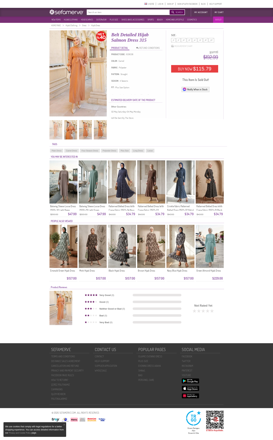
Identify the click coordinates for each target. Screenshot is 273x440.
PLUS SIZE (114, 19)
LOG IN (160, 4)
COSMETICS (192, 19)
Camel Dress (71, 151)
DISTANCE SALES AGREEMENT (65, 361)
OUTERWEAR (101, 19)
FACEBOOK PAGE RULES (62, 375)
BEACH (160, 19)
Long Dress (138, 151)
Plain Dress (56, 151)
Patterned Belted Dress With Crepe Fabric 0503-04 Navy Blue (122, 210)
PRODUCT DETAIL (119, 47)
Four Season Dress (90, 151)
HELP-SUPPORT (215, 4)
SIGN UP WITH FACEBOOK (187, 4)
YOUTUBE (186, 375)
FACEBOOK (187, 356)
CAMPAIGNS (57, 389)
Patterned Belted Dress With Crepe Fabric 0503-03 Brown (151, 210)
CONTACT (99, 356)
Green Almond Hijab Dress (208, 270)
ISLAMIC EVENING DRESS (150, 356)
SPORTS (150, 19)
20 (211, 40)
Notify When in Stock (195, 89)
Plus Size (125, 151)
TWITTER (186, 361)
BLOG (203, 4)
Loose (150, 151)
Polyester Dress (109, 151)
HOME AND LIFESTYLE (175, 19)
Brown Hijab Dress (146, 270)
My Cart (219, 12)
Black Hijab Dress (117, 270)
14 (194, 40)
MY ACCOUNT (201, 12)
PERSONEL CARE (146, 379)
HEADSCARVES (87, 19)
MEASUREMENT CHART (181, 46)
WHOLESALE (101, 370)
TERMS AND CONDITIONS (63, 356)
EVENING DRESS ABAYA (149, 365)
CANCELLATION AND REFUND (65, 365)
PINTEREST (187, 370)
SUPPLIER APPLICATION (106, 365)
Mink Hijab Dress (87, 270)
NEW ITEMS (56, 19)
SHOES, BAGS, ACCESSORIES (132, 19)
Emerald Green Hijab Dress (62, 270)
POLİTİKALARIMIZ (59, 398)
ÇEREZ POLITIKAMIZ (60, 384)
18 (205, 40)
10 (184, 40)
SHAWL (141, 370)
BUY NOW (194, 69)
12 (189, 40)
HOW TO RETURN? (59, 379)
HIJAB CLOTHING (71, 19)
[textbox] (125, 12)
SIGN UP (170, 4)
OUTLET (218, 19)
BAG (140, 375)
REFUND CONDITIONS (149, 48)
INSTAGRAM (187, 365)
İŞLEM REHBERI (58, 394)
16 (200, 40)
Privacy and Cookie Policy (20, 433)
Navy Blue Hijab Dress (177, 270)
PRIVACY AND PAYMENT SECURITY (67, 370)
